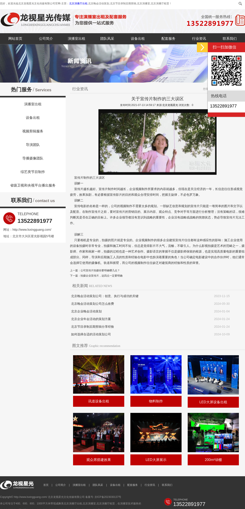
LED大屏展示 (155, 460)
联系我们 (230, 38)
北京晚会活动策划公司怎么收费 (92, 303)
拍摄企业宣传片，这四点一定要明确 (101, 275)
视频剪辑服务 (32, 131)
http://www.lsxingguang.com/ (31, 229)
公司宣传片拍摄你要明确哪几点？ (100, 270)
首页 (46, 484)
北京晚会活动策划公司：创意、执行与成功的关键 (104, 296)
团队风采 (107, 38)
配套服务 (168, 38)
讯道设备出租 (98, 401)
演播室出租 (76, 38)
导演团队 (33, 145)
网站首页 (15, 38)
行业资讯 (199, 38)
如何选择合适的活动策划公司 (91, 334)
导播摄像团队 (32, 158)
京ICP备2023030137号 (107, 497)
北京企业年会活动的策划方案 (91, 319)
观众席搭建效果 (98, 460)
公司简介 (46, 38)
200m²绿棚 (213, 460)
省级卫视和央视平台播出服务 (33, 185)
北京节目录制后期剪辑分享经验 (92, 326)
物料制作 (156, 401)
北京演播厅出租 (78, 3)
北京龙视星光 (170, 105)
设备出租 (138, 38)
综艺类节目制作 (33, 172)
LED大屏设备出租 (213, 402)
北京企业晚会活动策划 (86, 311)
